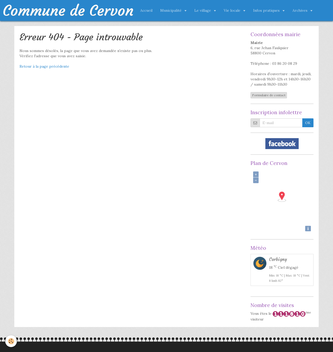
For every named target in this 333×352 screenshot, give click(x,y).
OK (308, 122)
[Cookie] (11, 341)
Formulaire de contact (268, 95)
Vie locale (232, 10)
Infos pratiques (267, 10)
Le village (203, 10)
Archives (300, 10)
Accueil (146, 10)
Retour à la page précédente (44, 66)
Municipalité (171, 10)
